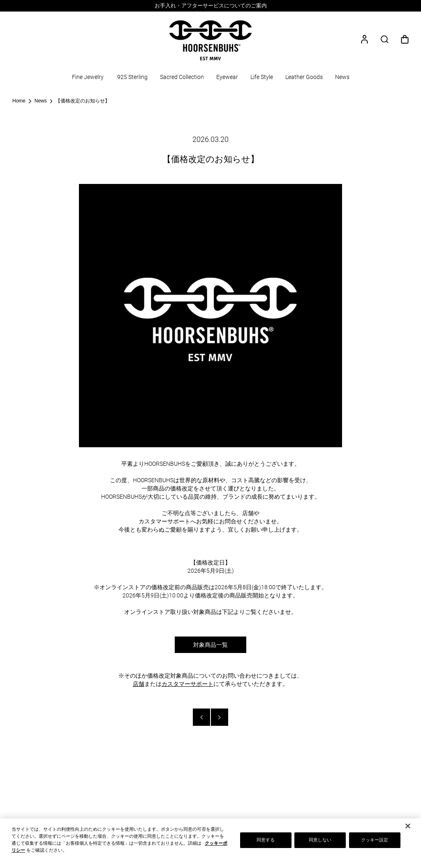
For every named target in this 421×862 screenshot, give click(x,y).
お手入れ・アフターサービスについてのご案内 (211, 5)
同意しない (320, 841)
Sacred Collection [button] (182, 77)
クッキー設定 (375, 841)
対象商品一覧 (210, 644)
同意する (266, 841)
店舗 (138, 684)
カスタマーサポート (187, 684)
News (41, 101)
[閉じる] (408, 827)
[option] (210, 6)
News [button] (342, 77)
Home (18, 101)
